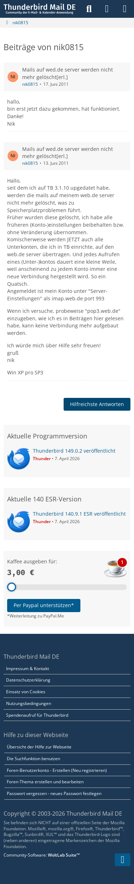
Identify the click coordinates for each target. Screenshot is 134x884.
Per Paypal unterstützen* (44, 605)
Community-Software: (42, 855)
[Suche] (89, 9)
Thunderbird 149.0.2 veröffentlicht (74, 450)
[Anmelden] (107, 9)
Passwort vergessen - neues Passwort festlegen (54, 793)
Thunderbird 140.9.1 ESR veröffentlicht (79, 513)
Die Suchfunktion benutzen (33, 759)
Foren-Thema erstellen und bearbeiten (45, 782)
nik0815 (30, 84)
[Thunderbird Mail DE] (39, 9)
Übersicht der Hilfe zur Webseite (39, 747)
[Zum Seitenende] (122, 859)
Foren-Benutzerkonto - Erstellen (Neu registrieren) (57, 770)
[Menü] (125, 9)
